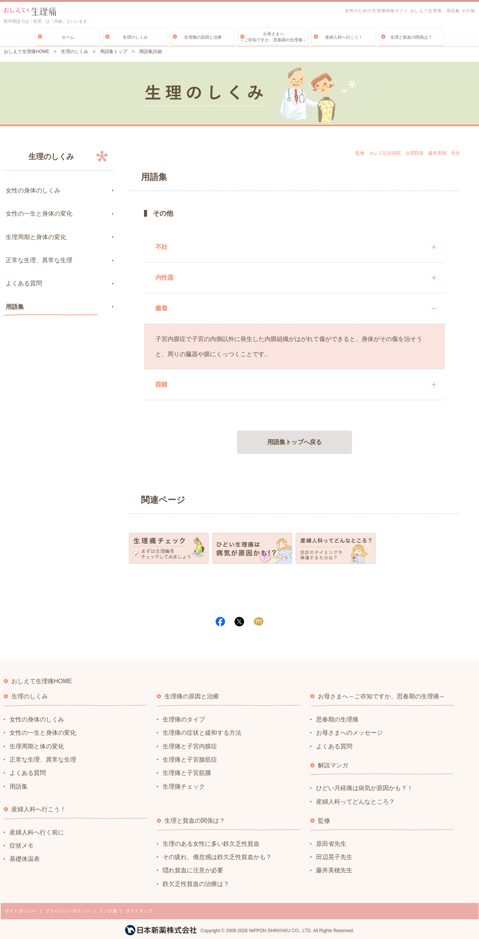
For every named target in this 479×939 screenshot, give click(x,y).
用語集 (15, 307)
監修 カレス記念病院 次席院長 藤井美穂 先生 (407, 153)
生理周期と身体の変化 (36, 237)
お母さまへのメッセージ (349, 732)
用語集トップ (113, 51)
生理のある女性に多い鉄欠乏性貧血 (211, 843)
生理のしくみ (135, 37)
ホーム (68, 37)
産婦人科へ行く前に (36, 832)
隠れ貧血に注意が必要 (193, 870)
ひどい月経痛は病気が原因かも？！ (364, 788)
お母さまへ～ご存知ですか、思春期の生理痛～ (273, 36)
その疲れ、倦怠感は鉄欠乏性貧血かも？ (217, 857)
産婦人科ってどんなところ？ (355, 801)
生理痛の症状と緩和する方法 (202, 732)
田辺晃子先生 (334, 857)
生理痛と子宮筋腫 (187, 773)
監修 (324, 820)
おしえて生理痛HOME (26, 51)
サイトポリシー (20, 911)
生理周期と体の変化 (36, 746)
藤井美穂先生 (334, 870)
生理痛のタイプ (184, 719)
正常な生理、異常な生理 (39, 260)
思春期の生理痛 (337, 719)
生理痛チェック (184, 786)
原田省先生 (331, 843)
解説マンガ (333, 765)
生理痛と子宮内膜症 (190, 746)
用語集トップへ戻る (294, 442)
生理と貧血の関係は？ (411, 37)
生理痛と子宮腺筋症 (190, 759)
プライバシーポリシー (67, 911)
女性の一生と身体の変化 (39, 213)
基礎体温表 (24, 859)
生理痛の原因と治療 (203, 37)
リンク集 (108, 911)
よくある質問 (24, 283)
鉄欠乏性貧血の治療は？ (196, 884)
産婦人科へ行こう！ (344, 37)
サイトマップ (139, 911)
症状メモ (21, 845)
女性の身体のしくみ (33, 190)
